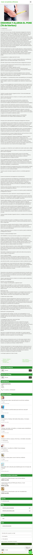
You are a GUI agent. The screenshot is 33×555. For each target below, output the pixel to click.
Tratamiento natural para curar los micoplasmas (14, 491)
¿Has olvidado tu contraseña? (12, 541)
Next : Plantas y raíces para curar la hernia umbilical (27, 360)
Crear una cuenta (4, 541)
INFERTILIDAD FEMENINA (16, 508)
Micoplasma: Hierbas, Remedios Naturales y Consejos (15, 419)
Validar (16, 544)
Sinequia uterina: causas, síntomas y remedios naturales (16, 438)
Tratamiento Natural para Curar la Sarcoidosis (13, 478)
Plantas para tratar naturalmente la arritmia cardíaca (15, 400)
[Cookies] (2, 552)
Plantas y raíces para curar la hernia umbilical (13, 457)
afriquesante (4, 28)
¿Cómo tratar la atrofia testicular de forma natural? (14, 409)
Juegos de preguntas (6, 525)
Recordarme (5, 539)
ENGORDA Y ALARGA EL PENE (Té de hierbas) (13, 448)
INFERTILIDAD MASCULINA (16, 510)
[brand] (9, 2)
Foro (3, 518)
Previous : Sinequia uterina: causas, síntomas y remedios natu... (5, 361)
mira (4, 401)
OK (30, 370)
